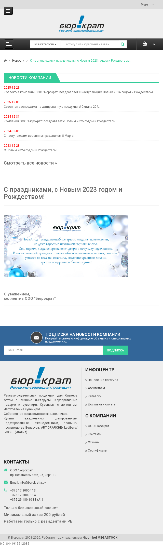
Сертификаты (97, 450)
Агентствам (96, 388)
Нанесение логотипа (103, 380)
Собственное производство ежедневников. (36, 414)
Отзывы (93, 442)
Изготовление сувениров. (22, 409)
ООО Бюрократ (98, 426)
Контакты (95, 434)
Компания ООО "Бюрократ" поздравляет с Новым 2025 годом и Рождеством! (60, 121)
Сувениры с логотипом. (58, 404)
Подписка (115, 350)
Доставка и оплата (101, 404)
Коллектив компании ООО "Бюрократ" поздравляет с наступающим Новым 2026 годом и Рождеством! (79, 92)
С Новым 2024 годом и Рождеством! (30, 150)
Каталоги (94, 396)
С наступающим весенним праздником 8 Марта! (39, 136)
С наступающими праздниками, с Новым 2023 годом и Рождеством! (80, 60)
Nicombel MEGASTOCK (100, 537)
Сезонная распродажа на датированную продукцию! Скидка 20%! (52, 106)
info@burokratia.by (33, 482)
